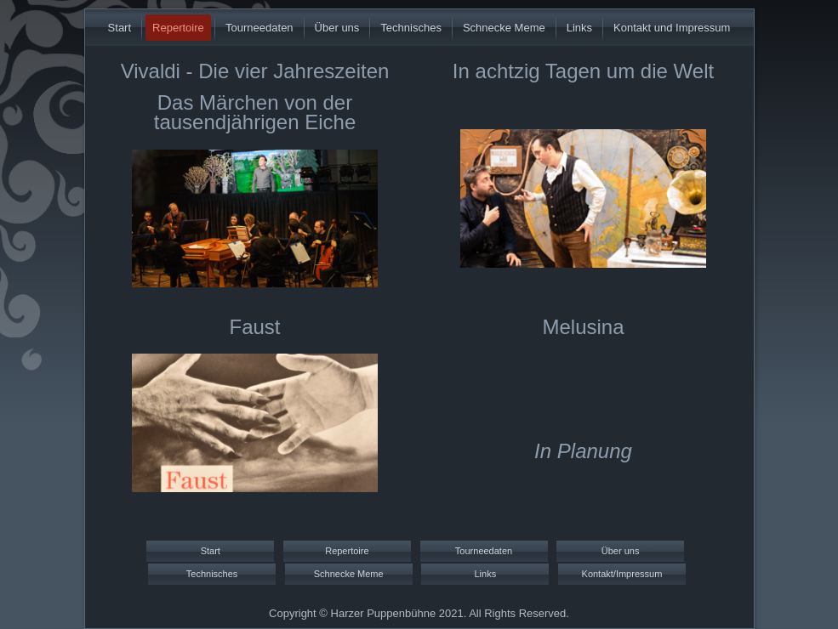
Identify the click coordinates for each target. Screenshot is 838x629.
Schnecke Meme (504, 27)
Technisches (411, 27)
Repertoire (178, 27)
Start (119, 27)
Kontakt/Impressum (622, 574)
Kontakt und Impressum (671, 27)
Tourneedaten (259, 27)
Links (579, 27)
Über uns (337, 27)
